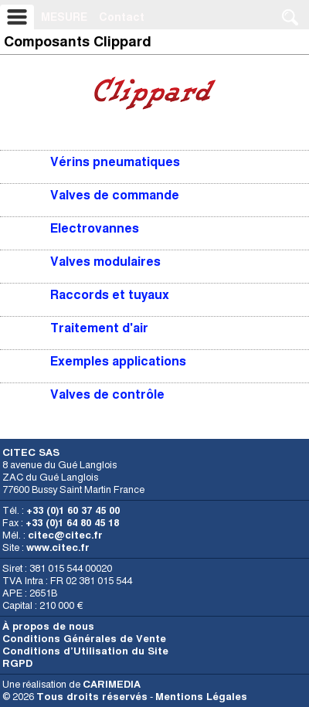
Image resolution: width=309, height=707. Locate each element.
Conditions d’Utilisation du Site (85, 651)
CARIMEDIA (112, 684)
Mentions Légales (201, 696)
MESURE (64, 17)
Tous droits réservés (92, 696)
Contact (121, 17)
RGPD (17, 663)
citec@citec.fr (65, 535)
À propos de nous (48, 626)
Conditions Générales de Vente (84, 638)
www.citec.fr (58, 547)
